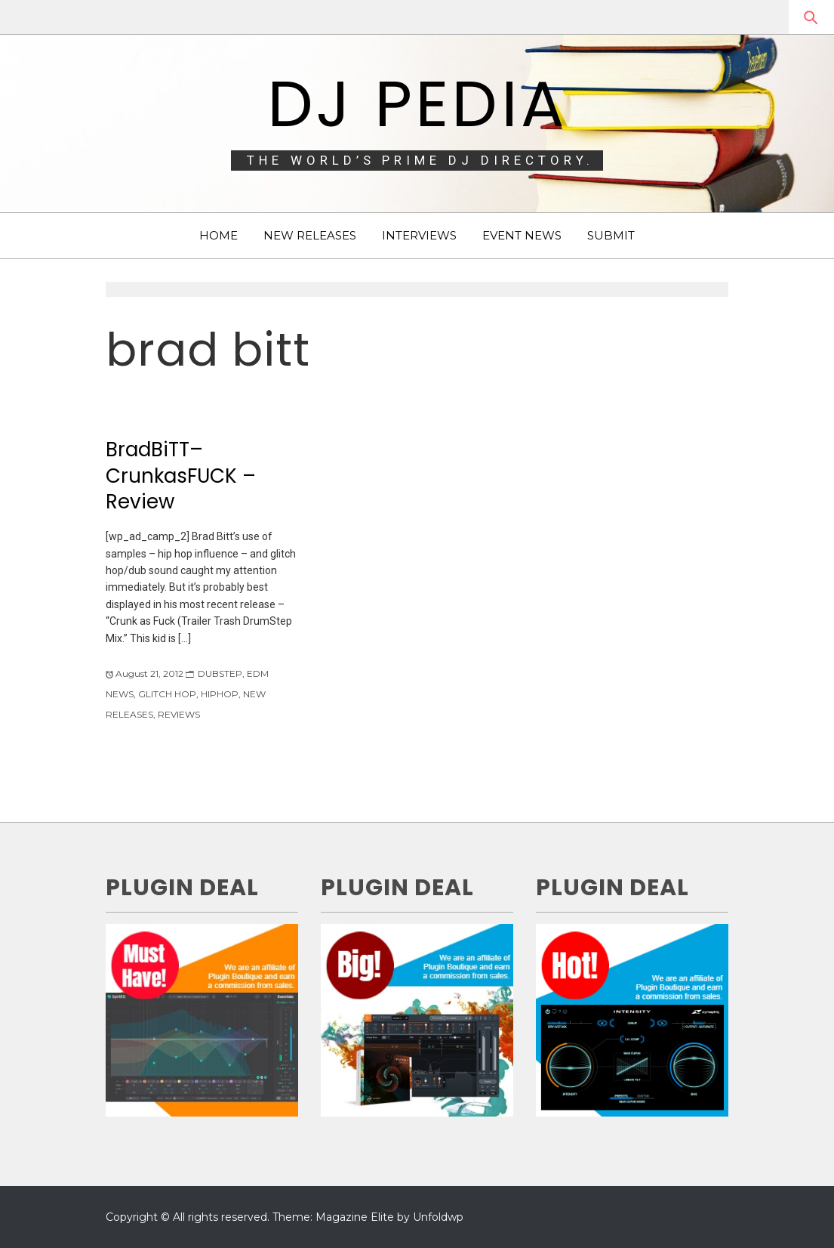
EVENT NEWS (522, 235)
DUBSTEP (220, 673)
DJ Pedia (417, 104)
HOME (218, 235)
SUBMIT (611, 235)
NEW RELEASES (309, 235)
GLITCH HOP (167, 694)
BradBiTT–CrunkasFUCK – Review (181, 475)
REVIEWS (179, 714)
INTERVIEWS (419, 235)
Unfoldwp (438, 1217)
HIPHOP (220, 694)
